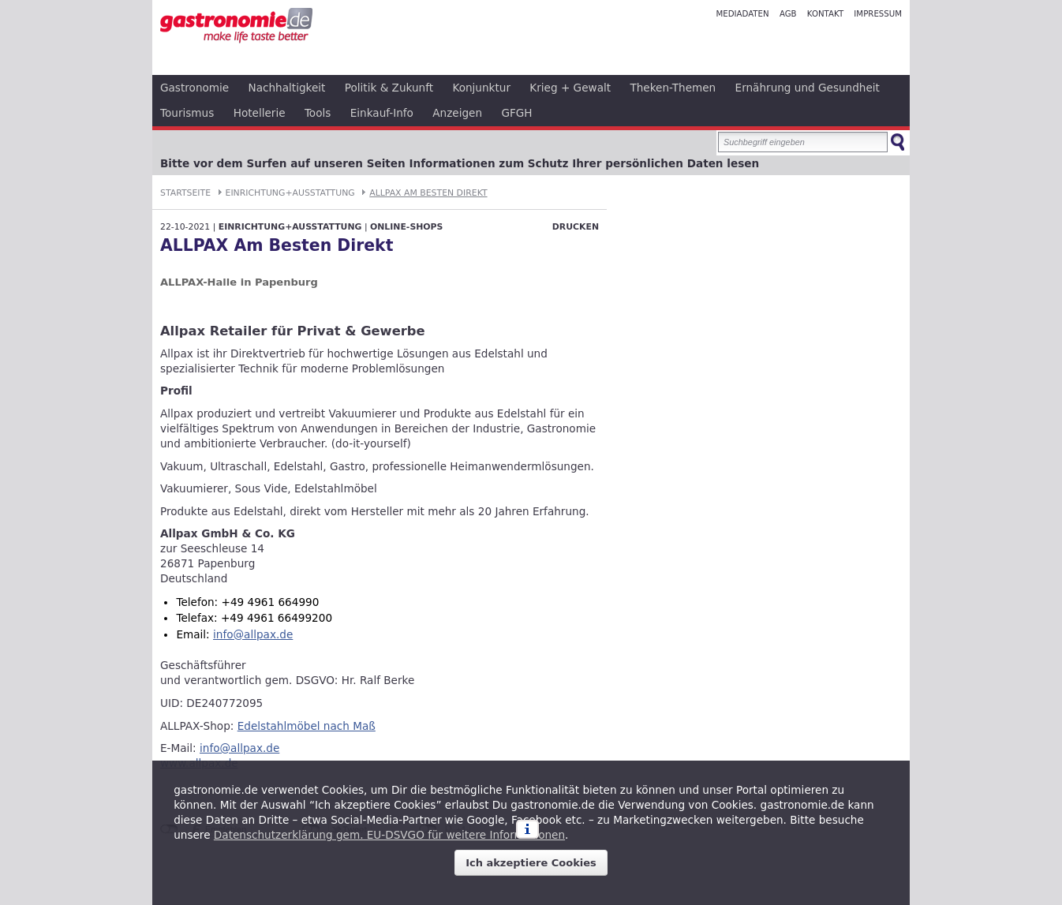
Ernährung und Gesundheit (807, 87)
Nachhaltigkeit (287, 87)
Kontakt (825, 13)
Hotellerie (260, 113)
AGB (788, 13)
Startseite (185, 193)
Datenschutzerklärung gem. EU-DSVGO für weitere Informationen (389, 834)
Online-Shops (406, 227)
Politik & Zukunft (389, 87)
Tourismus (187, 113)
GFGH (516, 113)
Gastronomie (194, 87)
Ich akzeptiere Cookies (531, 863)
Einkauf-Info (381, 113)
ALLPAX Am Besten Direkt (428, 193)
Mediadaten (742, 13)
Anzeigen (457, 113)
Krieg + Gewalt (570, 87)
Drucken (575, 227)
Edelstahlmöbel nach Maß (306, 726)
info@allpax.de (253, 634)
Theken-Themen (673, 87)
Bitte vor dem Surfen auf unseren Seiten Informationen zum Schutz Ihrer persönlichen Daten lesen (459, 163)
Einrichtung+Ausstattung (290, 193)
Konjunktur (481, 87)
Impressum (878, 13)
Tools (318, 113)
